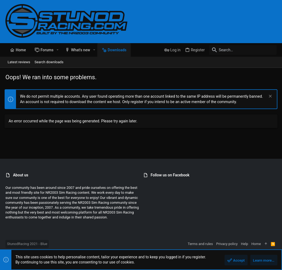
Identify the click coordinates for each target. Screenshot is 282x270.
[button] (57, 50)
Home (256, 244)
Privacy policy (227, 244)
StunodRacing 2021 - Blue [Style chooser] (27, 244)
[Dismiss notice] (269, 97)
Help (244, 244)
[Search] (243, 50)
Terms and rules (200, 244)
